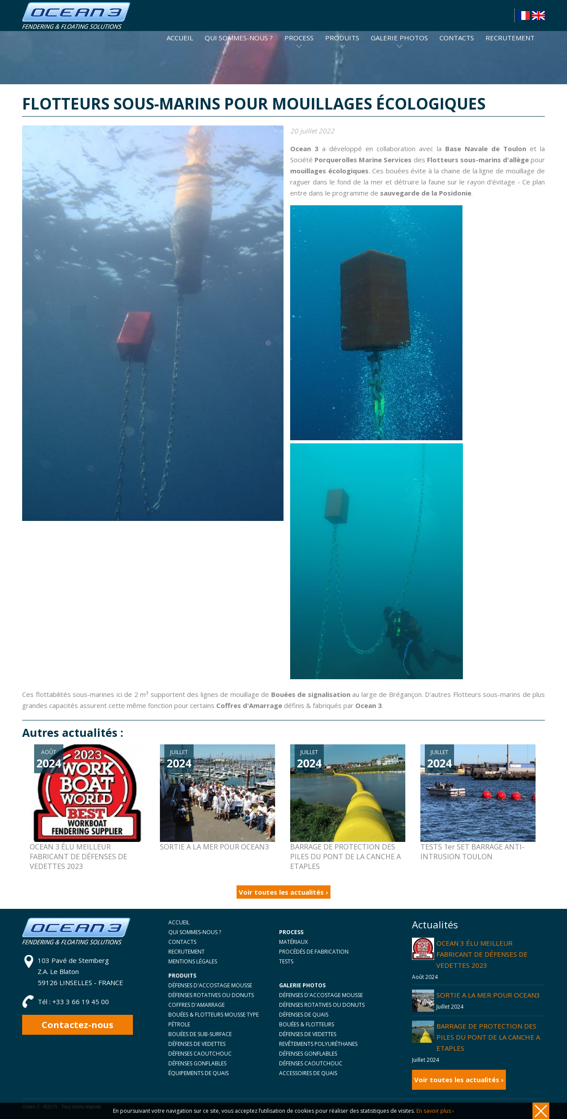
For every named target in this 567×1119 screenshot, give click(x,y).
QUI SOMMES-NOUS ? (194, 932)
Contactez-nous (77, 1025)
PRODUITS (342, 37)
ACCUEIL (179, 922)
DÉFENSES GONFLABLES (197, 1063)
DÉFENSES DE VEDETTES (196, 1044)
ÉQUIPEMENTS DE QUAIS (198, 1073)
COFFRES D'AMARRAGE (196, 1005)
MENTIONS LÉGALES (192, 961)
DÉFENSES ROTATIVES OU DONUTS (211, 995)
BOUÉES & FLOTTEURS (306, 1024)
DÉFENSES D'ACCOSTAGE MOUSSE (210, 985)
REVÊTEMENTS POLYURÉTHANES (318, 1044)
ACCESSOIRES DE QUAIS (308, 1073)
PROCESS (299, 37)
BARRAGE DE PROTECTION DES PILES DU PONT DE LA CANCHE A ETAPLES (488, 1036)
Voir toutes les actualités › (283, 892)
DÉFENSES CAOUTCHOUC (200, 1053)
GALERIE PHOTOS (399, 37)
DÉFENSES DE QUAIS (303, 1014)
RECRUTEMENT (186, 951)
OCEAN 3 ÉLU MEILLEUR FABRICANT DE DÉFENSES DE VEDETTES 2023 (482, 954)
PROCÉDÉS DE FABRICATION (314, 951)
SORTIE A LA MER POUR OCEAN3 (488, 994)
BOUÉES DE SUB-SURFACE (200, 1034)
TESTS (286, 961)
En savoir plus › (435, 1111)
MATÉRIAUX (293, 942)
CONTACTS (182, 942)
